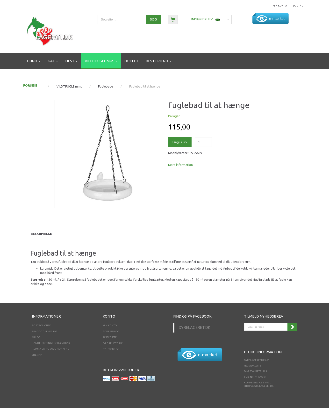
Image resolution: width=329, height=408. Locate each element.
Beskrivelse (41, 233)
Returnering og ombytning (50, 348)
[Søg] (153, 19)
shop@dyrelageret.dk (258, 386)
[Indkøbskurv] (199, 19)
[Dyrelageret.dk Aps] (51, 30)
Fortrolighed (41, 325)
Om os (36, 337)
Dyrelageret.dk (194, 327)
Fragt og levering (44, 331)
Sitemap (37, 355)
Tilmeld (292, 327)
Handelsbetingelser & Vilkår (51, 343)
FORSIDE (30, 85)
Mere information (180, 164)
